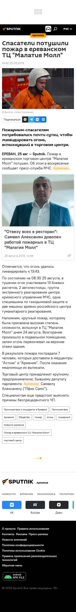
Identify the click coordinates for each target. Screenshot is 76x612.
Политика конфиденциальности (23, 545)
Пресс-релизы (38, 534)
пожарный (64, 417)
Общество (24, 417)
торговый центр (13, 440)
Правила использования (33, 528)
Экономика (46, 494)
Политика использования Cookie (23, 550)
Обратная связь (12, 565)
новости (9, 494)
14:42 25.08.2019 (13, 63)
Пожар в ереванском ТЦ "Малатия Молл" (27, 432)
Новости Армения (14, 424)
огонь (50, 417)
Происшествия (60, 409)
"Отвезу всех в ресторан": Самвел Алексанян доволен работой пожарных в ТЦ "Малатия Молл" (32, 239)
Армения (9, 417)
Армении (60, 168)
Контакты (8, 534)
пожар (38, 417)
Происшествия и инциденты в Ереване (25, 409)
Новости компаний (14, 539)
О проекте (9, 528)
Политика (67, 494)
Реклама (21, 534)
